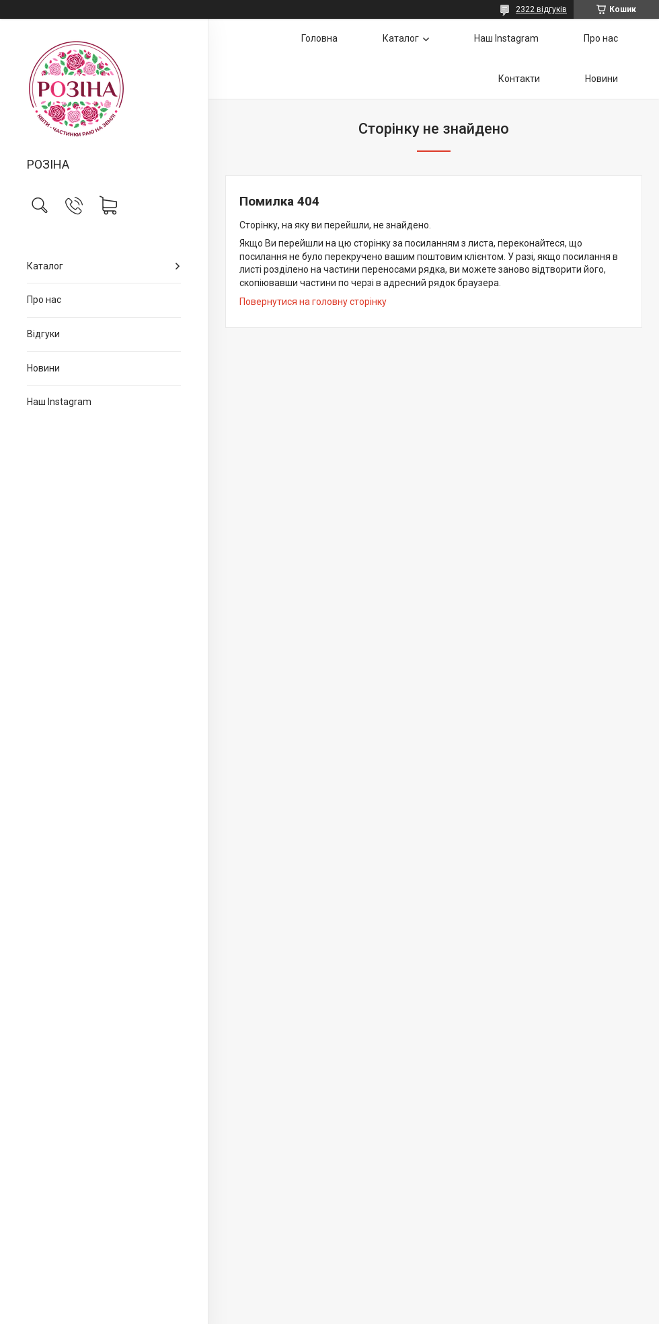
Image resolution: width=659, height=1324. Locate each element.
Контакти (519, 78)
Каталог (45, 266)
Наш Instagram (59, 401)
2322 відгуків (541, 9)
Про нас (44, 299)
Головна (319, 38)
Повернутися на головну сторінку (313, 301)
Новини (43, 368)
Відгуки (43, 333)
